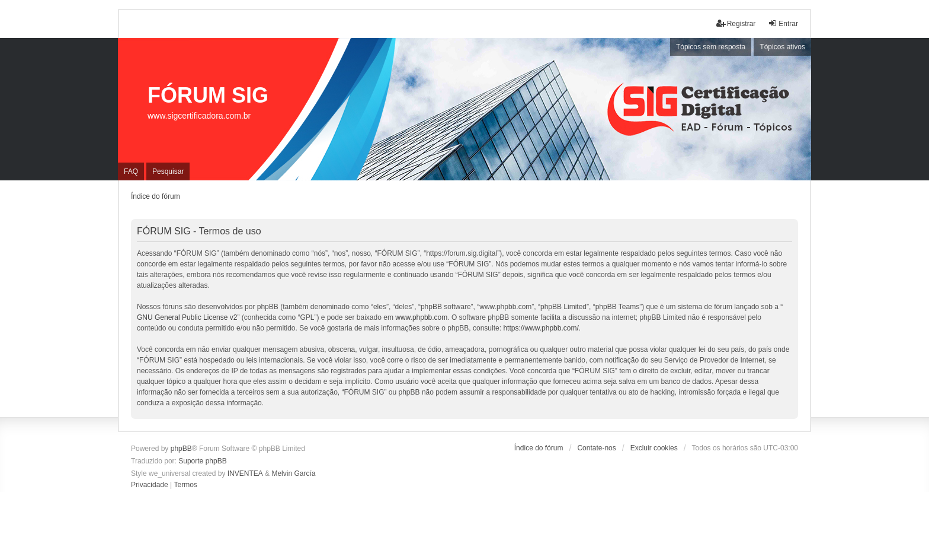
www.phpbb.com (421, 317)
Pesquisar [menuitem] (168, 171)
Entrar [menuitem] (783, 23)
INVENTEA (245, 473)
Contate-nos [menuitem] (596, 448)
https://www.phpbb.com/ (540, 328)
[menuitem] (149, 485)
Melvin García (293, 473)
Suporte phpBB (202, 461)
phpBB (181, 448)
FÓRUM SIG (208, 95)
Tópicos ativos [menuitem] (782, 47)
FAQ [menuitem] (131, 171)
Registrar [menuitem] (736, 23)
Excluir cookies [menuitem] (654, 448)
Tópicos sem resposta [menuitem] (710, 47)
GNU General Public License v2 (187, 317)
